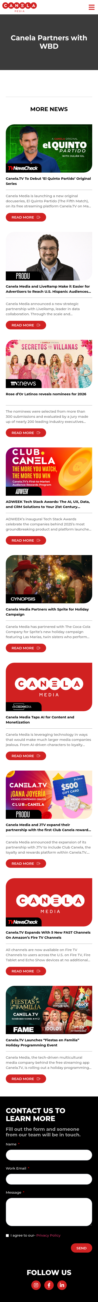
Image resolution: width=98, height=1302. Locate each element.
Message (14, 1192)
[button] (92, 7)
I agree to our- (35, 1235)
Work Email (16, 1168)
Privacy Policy (48, 1235)
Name (11, 1144)
